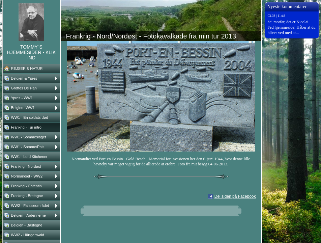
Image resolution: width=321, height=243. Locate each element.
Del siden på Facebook (235, 196)
